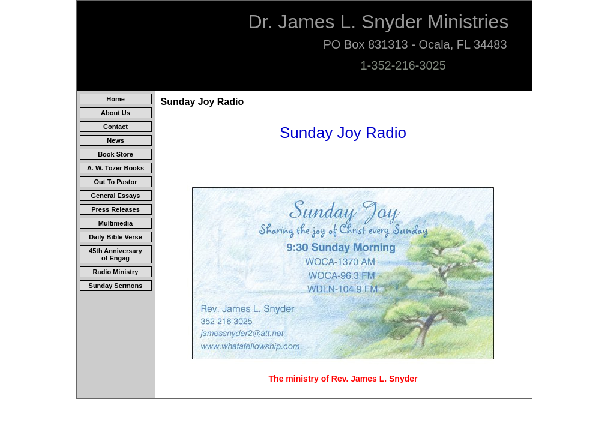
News (115, 140)
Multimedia (115, 223)
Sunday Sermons (116, 285)
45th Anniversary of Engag (115, 254)
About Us (115, 112)
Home (115, 99)
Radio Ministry (116, 271)
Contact (115, 126)
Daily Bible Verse (115, 237)
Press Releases (115, 209)
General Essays (115, 195)
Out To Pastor (115, 181)
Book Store (115, 154)
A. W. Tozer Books (115, 168)
